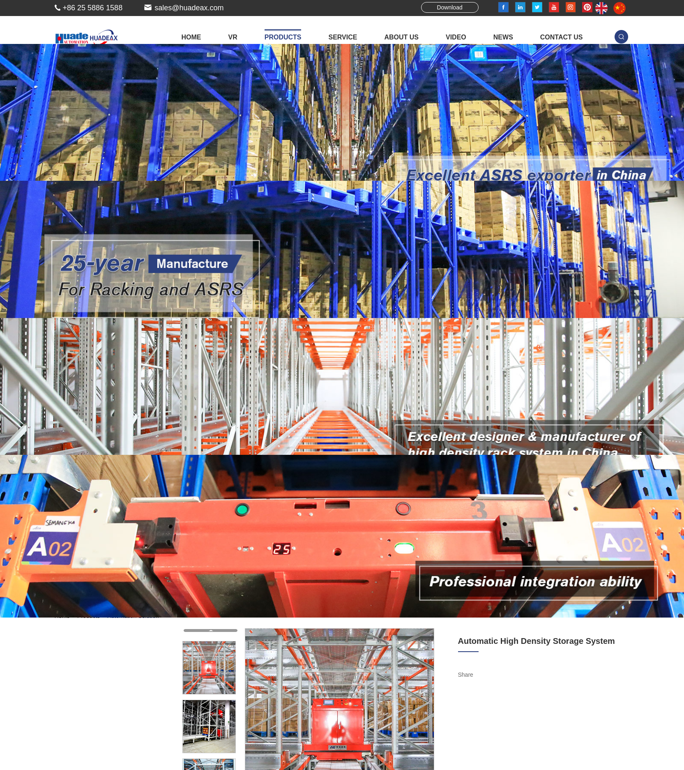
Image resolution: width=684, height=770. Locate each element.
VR (232, 37)
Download (449, 7)
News (503, 37)
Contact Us (561, 37)
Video (456, 37)
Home (191, 37)
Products (283, 37)
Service (342, 37)
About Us (401, 37)
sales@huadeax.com (188, 8)
